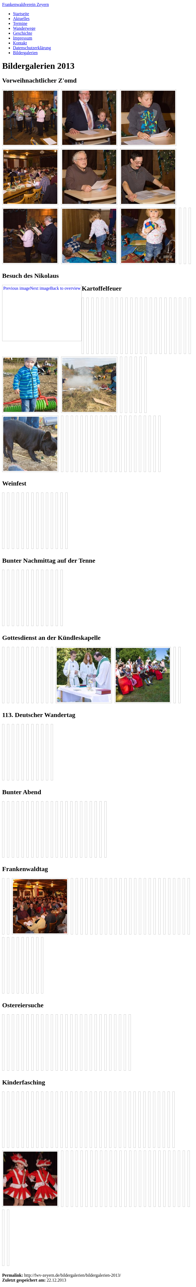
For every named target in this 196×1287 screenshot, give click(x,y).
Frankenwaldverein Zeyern (25, 4)
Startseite (21, 13)
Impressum (22, 38)
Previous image (16, 288)
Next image (40, 288)
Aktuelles (21, 18)
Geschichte (22, 33)
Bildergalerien (25, 52)
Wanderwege (24, 28)
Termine (20, 23)
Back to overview (65, 288)
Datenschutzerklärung (32, 47)
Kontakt (20, 43)
